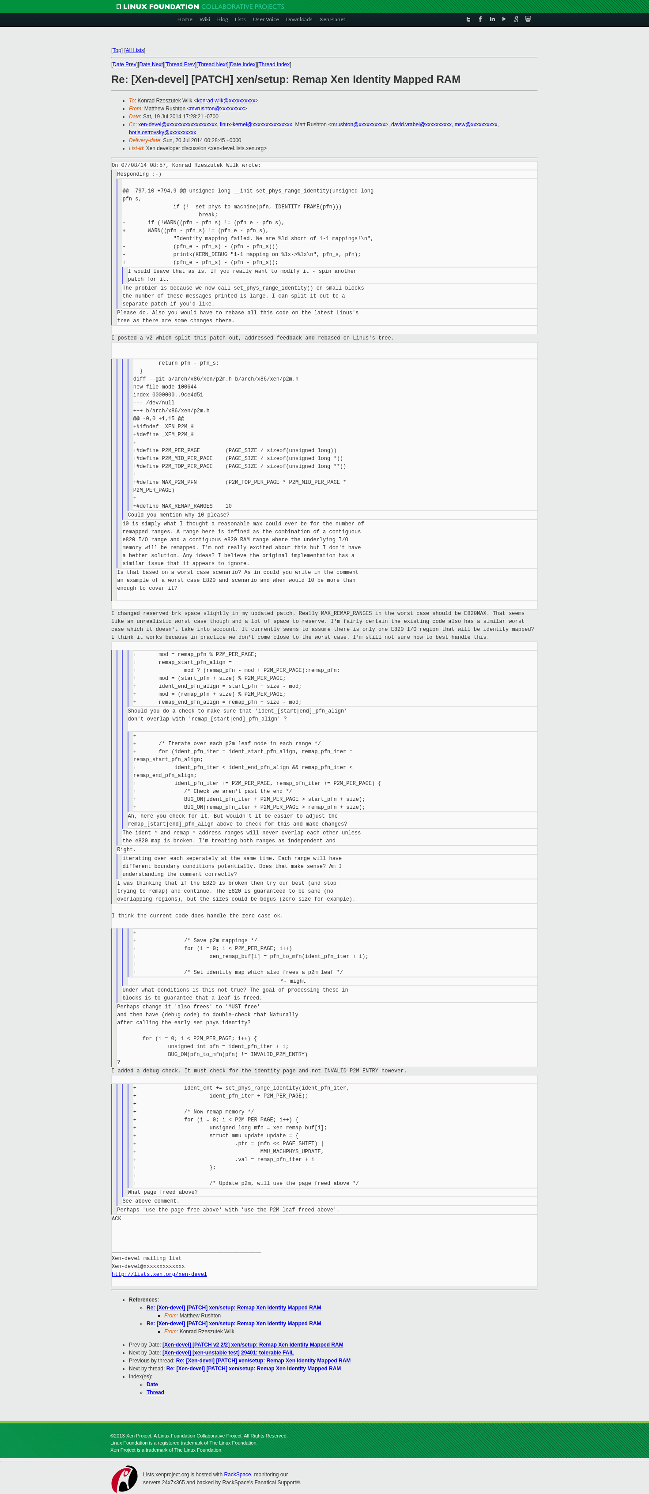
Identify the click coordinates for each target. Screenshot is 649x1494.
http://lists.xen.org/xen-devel (159, 1274)
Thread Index (274, 64)
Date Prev (124, 64)
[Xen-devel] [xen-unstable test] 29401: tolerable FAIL (228, 1353)
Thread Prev (180, 64)
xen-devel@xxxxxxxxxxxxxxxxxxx (177, 124)
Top (117, 50)
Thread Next (212, 64)
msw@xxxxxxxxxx (476, 124)
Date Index (243, 64)
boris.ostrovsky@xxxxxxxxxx (162, 132)
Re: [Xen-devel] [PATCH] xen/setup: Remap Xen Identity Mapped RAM (234, 1308)
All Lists (135, 50)
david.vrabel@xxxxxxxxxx (421, 124)
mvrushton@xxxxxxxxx (217, 109)
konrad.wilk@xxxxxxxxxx (226, 101)
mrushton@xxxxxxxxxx (358, 124)
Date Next (150, 64)
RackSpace (237, 1474)
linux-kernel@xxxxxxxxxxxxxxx (256, 124)
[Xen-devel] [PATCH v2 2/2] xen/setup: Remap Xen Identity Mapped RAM (252, 1345)
